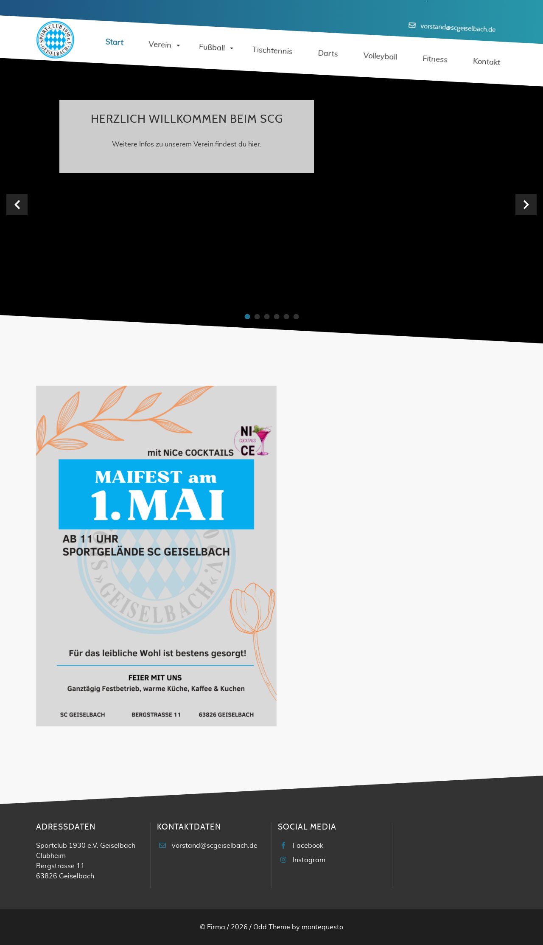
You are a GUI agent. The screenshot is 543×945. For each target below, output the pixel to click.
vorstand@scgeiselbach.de (457, 27)
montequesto (322, 927)
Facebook (308, 845)
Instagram (309, 860)
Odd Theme (271, 927)
